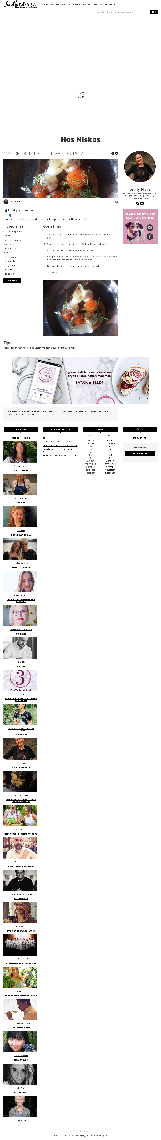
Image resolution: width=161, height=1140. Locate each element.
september (110, 464)
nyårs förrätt (96, 411)
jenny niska (13, 414)
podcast (61, 4)
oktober (110, 467)
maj (90, 452)
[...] (122, 12)
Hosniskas (12, 411)
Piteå (70, 411)
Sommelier (78, 411)
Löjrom (40, 411)
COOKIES (86, 1131)
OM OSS (74, 1131)
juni (90, 455)
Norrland (62, 411)
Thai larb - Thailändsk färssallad (60, 445)
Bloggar (74, 4)
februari (90, 443)
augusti (110, 461)
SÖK (154, 12)
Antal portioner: (20, 210)
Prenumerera (140, 453)
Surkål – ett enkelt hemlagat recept (58, 450)
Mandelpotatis (51, 411)
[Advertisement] (80, 38)
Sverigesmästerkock (27, 411)
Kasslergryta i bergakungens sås (60, 455)
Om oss (48, 4)
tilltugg (87, 411)
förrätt (106, 411)
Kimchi (46, 438)
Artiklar (110, 4)
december (110, 473)
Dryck (98, 4)
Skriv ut (12, 281)
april (90, 449)
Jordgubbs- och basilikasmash (58, 442)
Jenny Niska (18, 202)
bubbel (31, 414)
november (110, 470)
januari (90, 440)
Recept (87, 4)
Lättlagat (23, 414)
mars (90, 446)
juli (110, 458)
